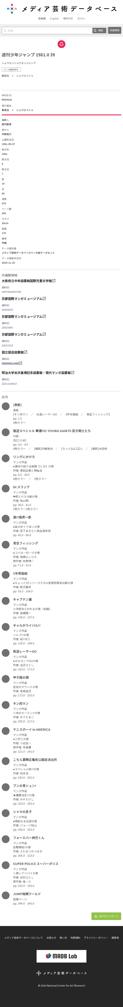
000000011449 (10, 363)
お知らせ (51, 937)
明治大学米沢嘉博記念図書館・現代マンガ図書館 (36, 372)
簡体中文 (68, 18)
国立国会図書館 (13, 352)
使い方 (63, 937)
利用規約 (75, 937)
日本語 (42, 18)
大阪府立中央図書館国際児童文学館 (27, 280)
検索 (100, 30)
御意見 (115, 937)
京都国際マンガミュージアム (22, 298)
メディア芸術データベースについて (23, 937)
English (54, 18)
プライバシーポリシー (96, 937)
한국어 (81, 18)
